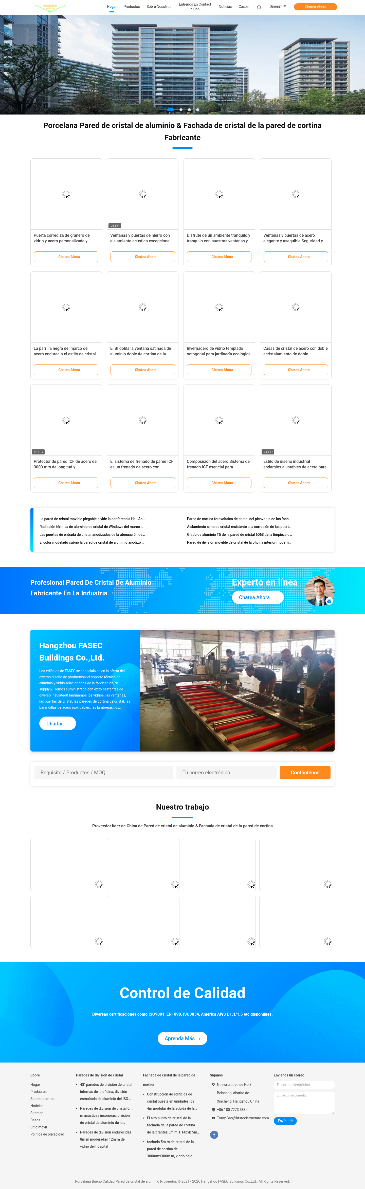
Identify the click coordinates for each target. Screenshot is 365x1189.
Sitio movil (38, 1127)
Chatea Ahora (315, 7)
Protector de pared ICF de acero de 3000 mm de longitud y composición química (65, 467)
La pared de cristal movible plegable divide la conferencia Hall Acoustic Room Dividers (92, 520)
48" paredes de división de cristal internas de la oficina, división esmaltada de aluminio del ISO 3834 (106, 1092)
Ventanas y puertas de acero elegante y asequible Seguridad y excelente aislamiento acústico (293, 241)
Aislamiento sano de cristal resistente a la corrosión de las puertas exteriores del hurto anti (240, 528)
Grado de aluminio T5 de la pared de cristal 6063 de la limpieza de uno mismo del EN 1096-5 (240, 536)
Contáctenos (305, 773)
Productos (38, 1092)
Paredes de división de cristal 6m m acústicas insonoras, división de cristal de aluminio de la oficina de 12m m (106, 1116)
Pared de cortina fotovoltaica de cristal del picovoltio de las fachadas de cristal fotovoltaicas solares (240, 520)
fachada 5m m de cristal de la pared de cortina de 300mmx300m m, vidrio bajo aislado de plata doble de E (170, 1150)
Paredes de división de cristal (99, 1075)
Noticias (37, 1106)
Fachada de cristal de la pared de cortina (169, 1080)
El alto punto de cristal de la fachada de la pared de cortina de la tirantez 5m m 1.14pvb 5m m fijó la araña (172, 1126)
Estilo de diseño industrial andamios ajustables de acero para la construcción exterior (294, 467)
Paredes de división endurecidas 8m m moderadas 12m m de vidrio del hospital (105, 1139)
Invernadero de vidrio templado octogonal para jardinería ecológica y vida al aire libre (218, 354)
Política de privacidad (47, 1134)
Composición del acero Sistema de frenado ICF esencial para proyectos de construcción (218, 467)
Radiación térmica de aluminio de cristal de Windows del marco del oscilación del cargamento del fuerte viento (92, 528)
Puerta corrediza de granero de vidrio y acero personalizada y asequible (62, 241)
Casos (35, 1120)
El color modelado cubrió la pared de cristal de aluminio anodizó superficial (92, 543)
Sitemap (36, 1113)
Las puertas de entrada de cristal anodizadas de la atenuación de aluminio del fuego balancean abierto (92, 536)
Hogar (35, 1085)
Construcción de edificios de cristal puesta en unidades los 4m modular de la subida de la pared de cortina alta (171, 1102)
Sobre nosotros (42, 1099)
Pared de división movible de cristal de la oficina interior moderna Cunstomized (240, 543)
